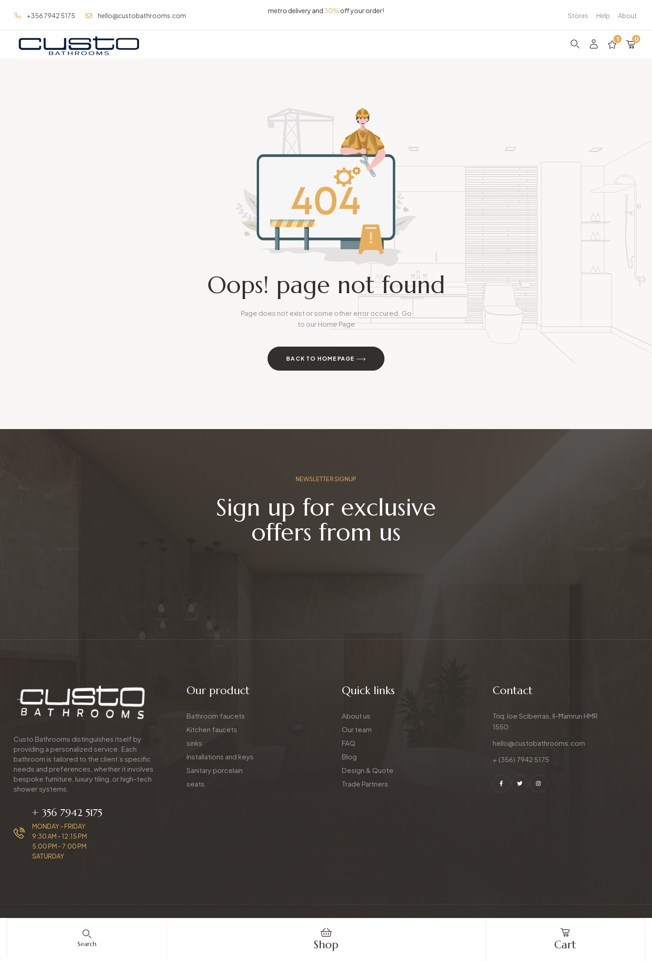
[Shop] (326, 932)
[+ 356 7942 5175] (19, 833)
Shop (326, 944)
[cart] (565, 932)
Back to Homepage (326, 359)
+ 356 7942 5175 (67, 812)
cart (565, 944)
